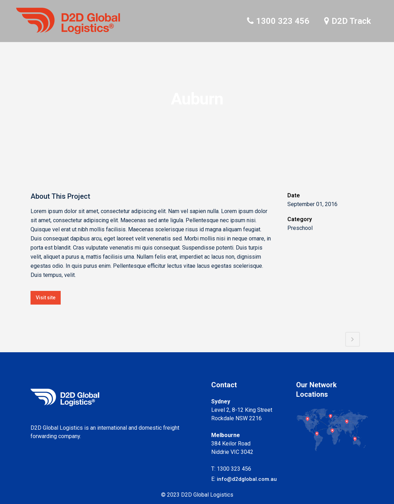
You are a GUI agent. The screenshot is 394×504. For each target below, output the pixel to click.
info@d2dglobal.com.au (247, 479)
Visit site (45, 297)
